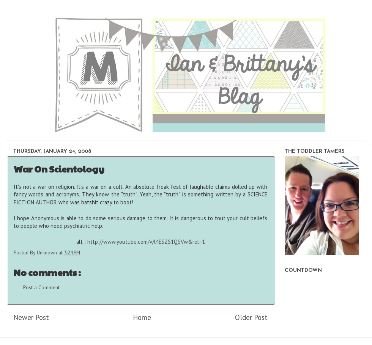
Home (142, 317)
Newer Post (31, 317)
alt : (140, 241)
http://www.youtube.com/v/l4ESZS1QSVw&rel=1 (146, 241)
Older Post (251, 317)
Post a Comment (41, 287)
